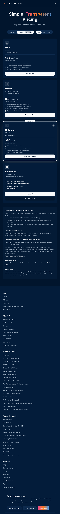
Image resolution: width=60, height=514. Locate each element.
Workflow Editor (8, 365)
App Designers (8, 335)
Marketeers (7, 342)
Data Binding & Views (10, 377)
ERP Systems (7, 419)
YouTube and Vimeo (9, 406)
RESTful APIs (7, 397)
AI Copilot (6, 355)
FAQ (4, 484)
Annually (25, 32)
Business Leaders (9, 319)
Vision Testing (7, 445)
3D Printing (6, 451)
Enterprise (6, 309)
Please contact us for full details (14, 256)
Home (5, 297)
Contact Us (30, 194)
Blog (4, 465)
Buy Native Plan (30, 115)
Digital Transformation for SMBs (13, 426)
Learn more (25, 503)
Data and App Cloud (9, 371)
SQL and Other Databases (11, 393)
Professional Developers (11, 332)
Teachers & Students (10, 345)
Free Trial (6, 303)
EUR (49, 32)
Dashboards (7, 423)
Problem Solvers (8, 329)
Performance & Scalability (11, 400)
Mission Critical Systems (11, 442)
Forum (5, 471)
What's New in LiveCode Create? (14, 306)
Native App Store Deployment (13, 390)
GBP (44, 32)
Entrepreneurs (7, 326)
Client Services (8, 481)
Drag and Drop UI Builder (11, 361)
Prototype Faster (8, 448)
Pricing (5, 300)
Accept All (43, 508)
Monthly (12, 32)
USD (39, 32)
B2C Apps (6, 429)
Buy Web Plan (30, 73)
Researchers (7, 339)
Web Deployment (8, 387)
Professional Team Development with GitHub (18, 403)
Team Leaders (7, 323)
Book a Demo (30, 198)
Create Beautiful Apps (10, 368)
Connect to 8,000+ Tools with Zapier (15, 409)
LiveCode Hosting (9, 487)
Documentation (8, 468)
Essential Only (29, 508)
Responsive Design (9, 374)
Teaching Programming (11, 455)
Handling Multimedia (10, 439)
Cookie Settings (14, 508)
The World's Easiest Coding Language (16, 384)
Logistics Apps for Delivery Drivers (14, 435)
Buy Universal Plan (30, 156)
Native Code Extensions (11, 381)
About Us (6, 474)
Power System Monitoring (11, 432)
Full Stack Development (11, 358)
